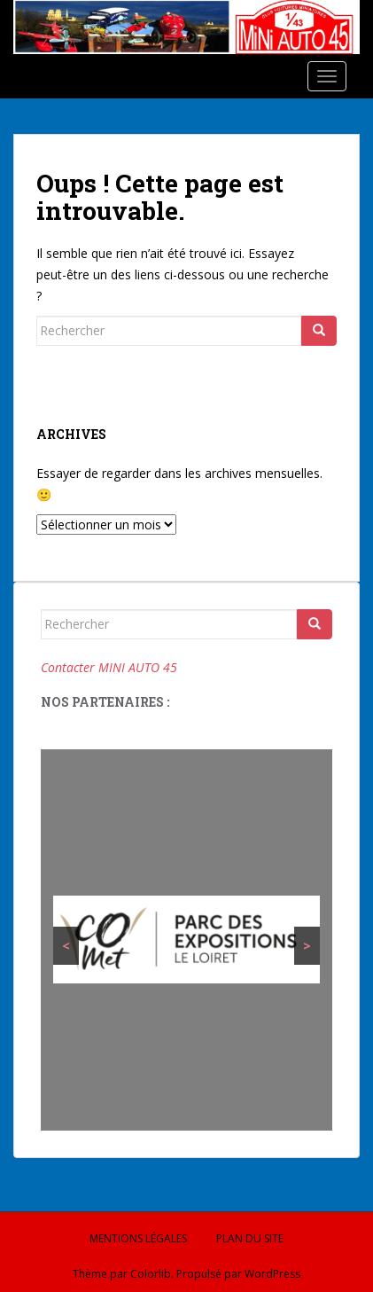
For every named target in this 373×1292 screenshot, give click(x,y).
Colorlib (150, 1273)
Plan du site (250, 1238)
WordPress (272, 1273)
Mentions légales (138, 1238)
